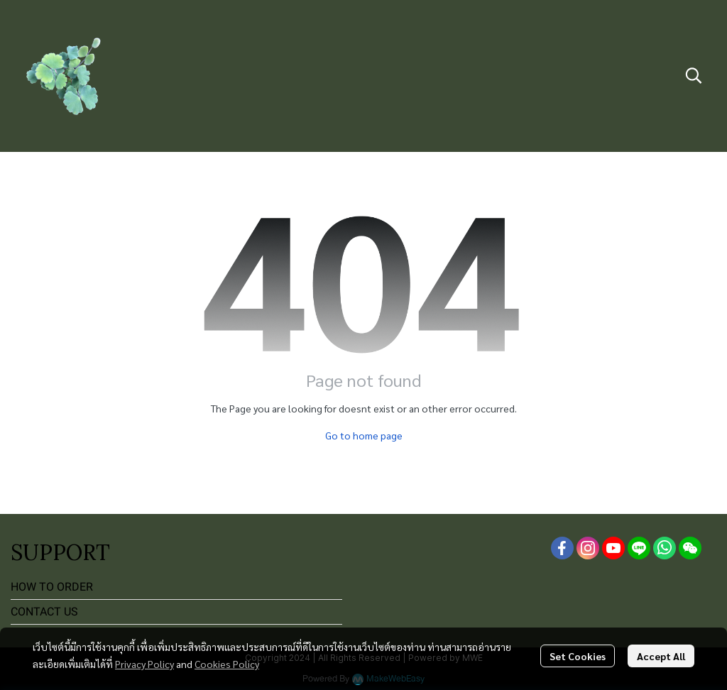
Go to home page (364, 435)
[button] (694, 75)
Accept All (661, 656)
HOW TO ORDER (52, 586)
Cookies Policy (227, 663)
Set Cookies (578, 656)
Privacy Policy (144, 663)
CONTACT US (44, 611)
